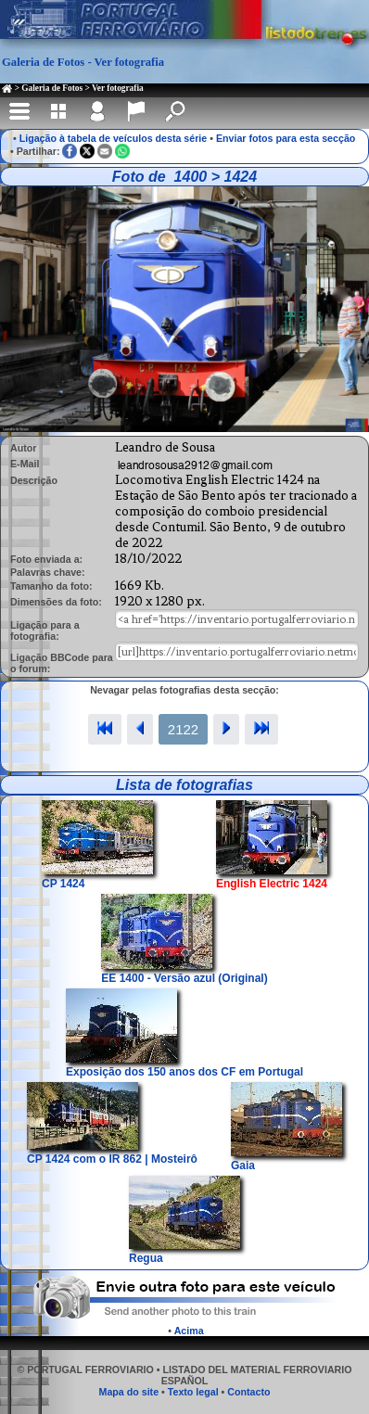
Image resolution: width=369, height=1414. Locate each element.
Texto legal (193, 1391)
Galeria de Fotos (52, 88)
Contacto (248, 1391)
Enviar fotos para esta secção (285, 138)
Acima (189, 1330)
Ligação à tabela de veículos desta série (113, 138)
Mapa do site (129, 1391)
